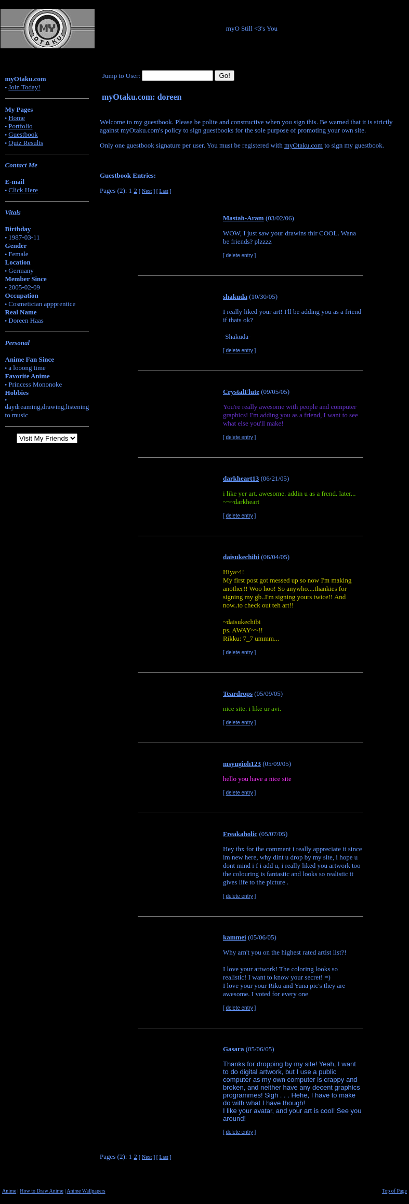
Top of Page (394, 1191)
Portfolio (20, 126)
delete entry (239, 255)
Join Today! (24, 87)
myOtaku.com (303, 145)
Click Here (23, 190)
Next (147, 191)
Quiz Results (25, 143)
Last (164, 191)
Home (16, 118)
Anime (9, 1191)
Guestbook (22, 134)
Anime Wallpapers (86, 1191)
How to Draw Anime (41, 1191)
